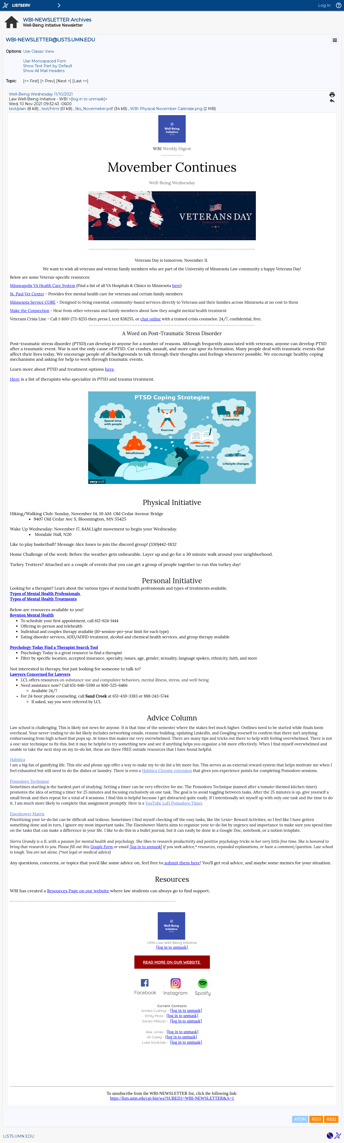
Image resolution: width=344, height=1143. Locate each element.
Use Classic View (38, 51)
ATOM (300, 1119)
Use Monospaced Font (44, 61)
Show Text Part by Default (47, 65)
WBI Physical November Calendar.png (166, 108)
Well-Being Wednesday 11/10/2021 (41, 94)
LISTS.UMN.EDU (18, 1136)
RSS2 (331, 1119)
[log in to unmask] (88, 99)
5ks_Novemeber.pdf (94, 108)
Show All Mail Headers (43, 70)
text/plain (17, 108)
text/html (50, 108)
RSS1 (316, 1119)
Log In (324, 5)
